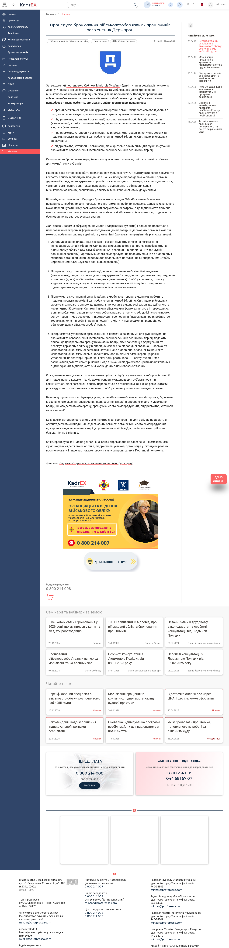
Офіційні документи (15, 71)
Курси (8, 132)
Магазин (9, 151)
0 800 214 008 (94, 896)
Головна (51, 14)
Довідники (10, 90)
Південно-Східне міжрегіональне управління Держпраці (95, 463)
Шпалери (10, 145)
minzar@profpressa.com (35, 922)
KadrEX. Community (15, 27)
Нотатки (9, 65)
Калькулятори (12, 103)
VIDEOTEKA (11, 110)
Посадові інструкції (15, 59)
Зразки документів (15, 52)
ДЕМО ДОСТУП (218, 479)
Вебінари (9, 139)
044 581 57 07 (179, 778)
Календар (10, 97)
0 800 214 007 (94, 886)
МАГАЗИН (89, 785)
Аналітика (10, 33)
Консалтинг (11, 126)
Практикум (11, 20)
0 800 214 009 (179, 773)
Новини (9, 14)
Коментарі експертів (16, 39)
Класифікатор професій (17, 78)
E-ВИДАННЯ (11, 118)
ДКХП (8, 84)
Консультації (11, 46)
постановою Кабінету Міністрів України (92, 85)
